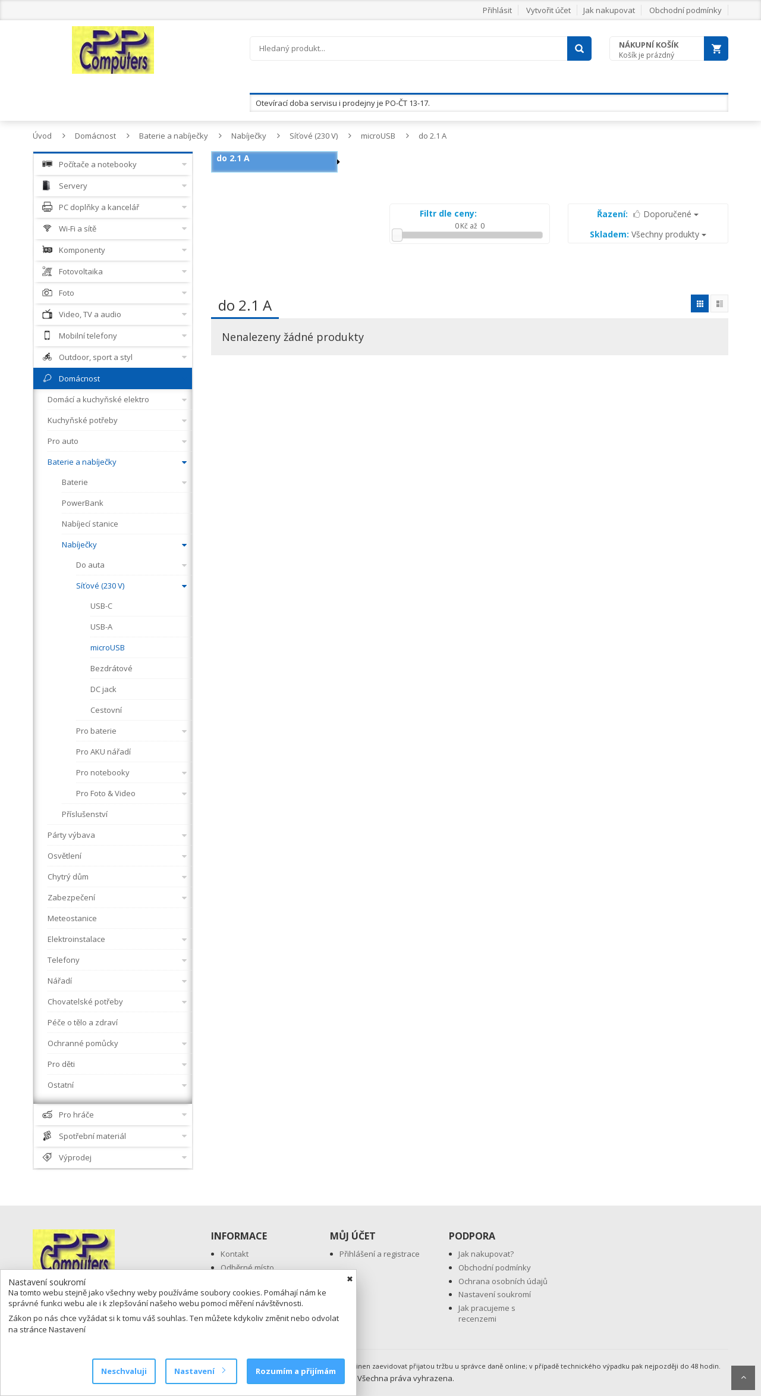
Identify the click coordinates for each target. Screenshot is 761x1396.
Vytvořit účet (548, 10)
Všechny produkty (648, 234)
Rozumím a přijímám (296, 1371)
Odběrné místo (247, 1267)
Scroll (743, 1378)
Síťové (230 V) (314, 135)
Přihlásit (497, 10)
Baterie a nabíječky (173, 135)
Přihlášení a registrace (379, 1253)
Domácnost (95, 135)
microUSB (378, 135)
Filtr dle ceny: (448, 213)
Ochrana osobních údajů (503, 1281)
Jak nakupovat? (486, 1253)
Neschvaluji (124, 1371)
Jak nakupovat (609, 10)
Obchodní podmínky (685, 10)
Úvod (42, 135)
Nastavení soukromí (494, 1294)
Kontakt (235, 1253)
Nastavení (199, 1371)
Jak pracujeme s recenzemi (486, 1314)
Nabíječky (248, 135)
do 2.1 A (432, 135)
